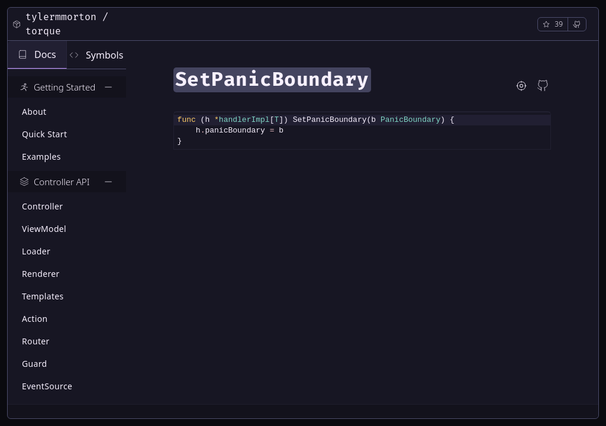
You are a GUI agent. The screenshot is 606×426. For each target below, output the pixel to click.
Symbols (96, 55)
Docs (37, 54)
